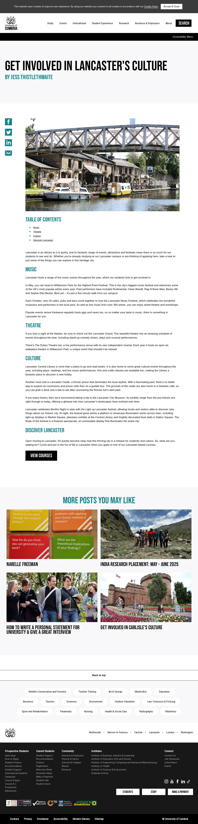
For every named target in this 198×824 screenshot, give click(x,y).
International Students (16, 773)
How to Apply (12, 759)
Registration (42, 766)
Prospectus (10, 787)
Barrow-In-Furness (117, 732)
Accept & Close (172, 6)
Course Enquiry (12, 780)
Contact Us (170, 755)
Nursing (88, 711)
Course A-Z (10, 784)
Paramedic (66, 711)
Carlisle (138, 732)
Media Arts (141, 692)
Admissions (10, 791)
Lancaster (154, 732)
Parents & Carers (70, 759)
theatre (37, 231)
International (79, 23)
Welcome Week (44, 769)
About (169, 23)
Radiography (146, 711)
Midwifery (170, 711)
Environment (95, 702)
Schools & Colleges (71, 762)
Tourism (50, 702)
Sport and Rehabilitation (35, 711)
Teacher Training (87, 692)
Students (128, 792)
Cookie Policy (151, 6)
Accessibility (61, 819)
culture (37, 236)
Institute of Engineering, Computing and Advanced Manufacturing (124, 762)
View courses (41, 456)
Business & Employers (147, 23)
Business (28, 702)
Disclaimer (43, 819)
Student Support (13, 769)
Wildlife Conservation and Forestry (47, 692)
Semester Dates (44, 773)
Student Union (43, 784)
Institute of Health (100, 766)
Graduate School (99, 773)
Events (63, 23)
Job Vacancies (171, 759)
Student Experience (102, 23)
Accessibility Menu (183, 36)
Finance (40, 762)
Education (164, 692)
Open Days (10, 755)
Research (124, 23)
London (170, 732)
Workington (187, 732)
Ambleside (95, 732)
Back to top (99, 675)
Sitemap (99, 819)
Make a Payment (44, 776)
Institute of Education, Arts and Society (111, 759)
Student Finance (13, 762)
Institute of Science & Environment (108, 769)
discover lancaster (43, 240)
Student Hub (42, 780)
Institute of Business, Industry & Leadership (113, 755)
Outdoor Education (125, 702)
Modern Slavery (81, 819)
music (36, 227)
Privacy (28, 819)
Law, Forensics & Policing (161, 702)
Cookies (14, 819)
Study (50, 23)
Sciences (72, 702)
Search (184, 23)
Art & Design (115, 692)
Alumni (65, 766)
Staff (154, 792)
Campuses (10, 776)
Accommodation (13, 766)
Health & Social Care (116, 711)
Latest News (170, 762)
